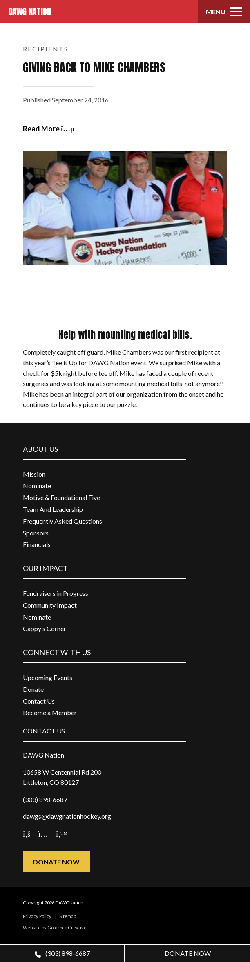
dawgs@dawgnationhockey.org (67, 816)
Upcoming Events (47, 677)
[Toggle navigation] (224, 11)
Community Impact (50, 605)
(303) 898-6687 (62, 953)
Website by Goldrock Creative (55, 927)
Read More (48, 128)
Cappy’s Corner (44, 628)
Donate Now (56, 862)
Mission (34, 474)
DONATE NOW (188, 953)
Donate (33, 689)
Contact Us (39, 701)
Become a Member (50, 712)
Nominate (37, 485)
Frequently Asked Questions (62, 521)
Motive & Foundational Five (61, 497)
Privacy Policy (37, 916)
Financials (37, 544)
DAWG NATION (29, 11)
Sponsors (36, 533)
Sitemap (67, 916)
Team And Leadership (53, 509)
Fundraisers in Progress (55, 593)
